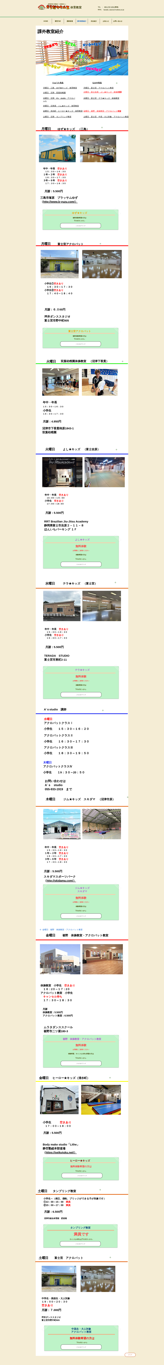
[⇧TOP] (130, 1355)
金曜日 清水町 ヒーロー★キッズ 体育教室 (63, 111)
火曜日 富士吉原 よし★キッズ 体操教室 (102, 92)
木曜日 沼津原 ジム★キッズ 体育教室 (61, 106)
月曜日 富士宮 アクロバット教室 (98, 88)
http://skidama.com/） (61, 880)
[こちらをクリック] (80, 225)
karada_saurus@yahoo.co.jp (114, 9)
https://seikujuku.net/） (61, 1152)
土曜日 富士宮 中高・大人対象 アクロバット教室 (106, 117)
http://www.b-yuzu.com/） (60, 201)
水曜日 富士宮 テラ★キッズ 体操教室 (101, 98)
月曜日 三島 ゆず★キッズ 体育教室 (60, 88)
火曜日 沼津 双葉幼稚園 (54, 93)
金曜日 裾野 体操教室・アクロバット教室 (102, 111)
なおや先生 (97, 83)
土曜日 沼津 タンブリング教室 (57, 117)
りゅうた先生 (58, 83)
